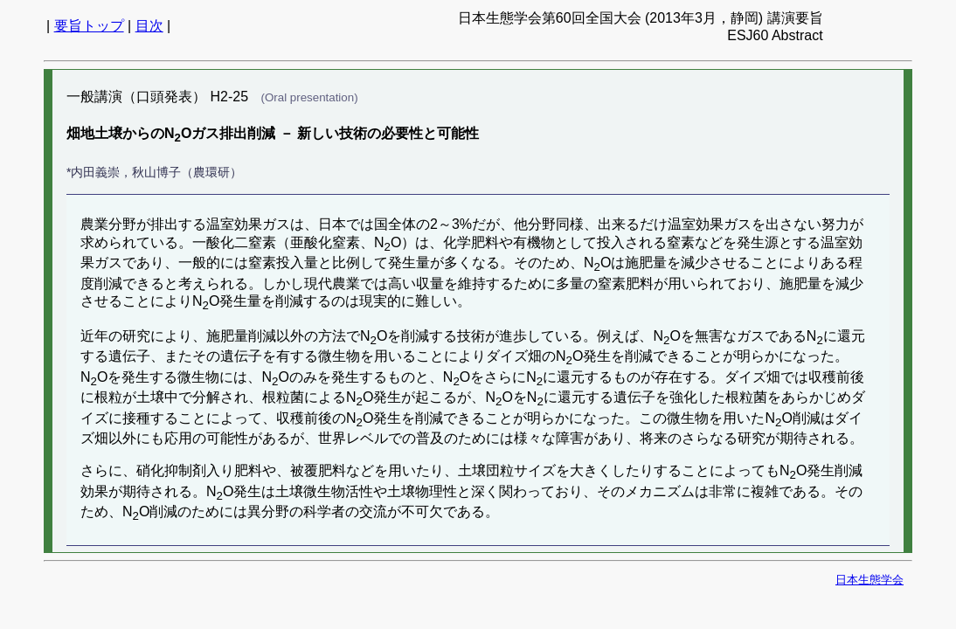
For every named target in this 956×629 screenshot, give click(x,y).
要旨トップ (89, 25)
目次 (149, 25)
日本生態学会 (869, 579)
